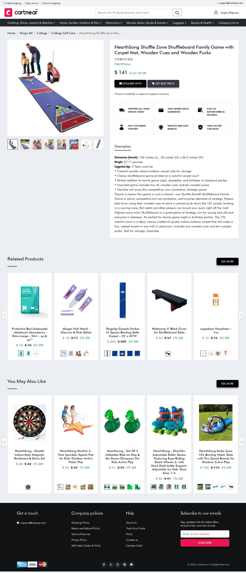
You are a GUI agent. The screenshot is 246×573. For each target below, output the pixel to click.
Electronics (112, 23)
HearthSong (122, 64)
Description (122, 146)
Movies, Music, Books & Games (146, 23)
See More (227, 261)
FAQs (129, 535)
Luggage (178, 23)
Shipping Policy (80, 524)
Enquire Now (130, 83)
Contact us (132, 541)
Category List (228, 23)
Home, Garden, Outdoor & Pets (79, 23)
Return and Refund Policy (85, 530)
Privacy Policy (79, 541)
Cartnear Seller (134, 547)
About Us (131, 524)
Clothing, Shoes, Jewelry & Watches (29, 23)
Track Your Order (135, 530)
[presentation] (5, 314)
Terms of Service (80, 535)
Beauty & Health (201, 23)
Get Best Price (164, 83)
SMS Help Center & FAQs (86, 547)
